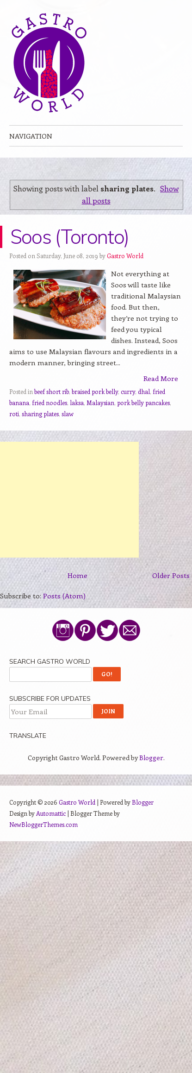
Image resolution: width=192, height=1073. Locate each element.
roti (14, 414)
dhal (144, 391)
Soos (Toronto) (69, 236)
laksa (77, 402)
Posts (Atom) (64, 595)
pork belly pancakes (143, 402)
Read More (160, 378)
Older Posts (171, 575)
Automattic (51, 813)
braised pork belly (95, 391)
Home (77, 575)
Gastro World (125, 256)
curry (128, 391)
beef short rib (51, 391)
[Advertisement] (69, 500)
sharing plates (40, 414)
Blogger (151, 757)
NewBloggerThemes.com (43, 824)
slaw (68, 414)
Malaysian (100, 402)
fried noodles (49, 402)
